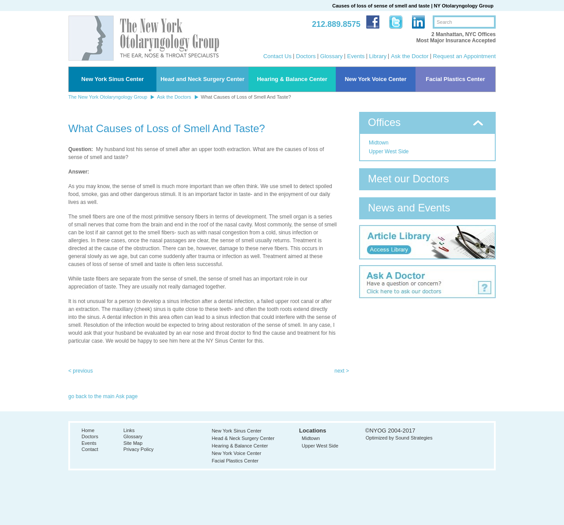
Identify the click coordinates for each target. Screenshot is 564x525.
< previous (80, 371)
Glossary (331, 56)
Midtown (379, 143)
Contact (90, 449)
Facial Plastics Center (455, 79)
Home (88, 430)
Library (378, 56)
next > (341, 371)
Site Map (132, 443)
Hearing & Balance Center (292, 79)
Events (356, 56)
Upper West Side (389, 151)
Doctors (306, 56)
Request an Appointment (464, 56)
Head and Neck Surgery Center (202, 79)
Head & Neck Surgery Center (243, 438)
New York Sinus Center (113, 79)
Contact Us (277, 56)
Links (129, 430)
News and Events (409, 208)
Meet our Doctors (408, 179)
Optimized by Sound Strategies (399, 437)
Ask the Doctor (409, 56)
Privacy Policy (138, 449)
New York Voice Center (375, 79)
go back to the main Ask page (102, 396)
